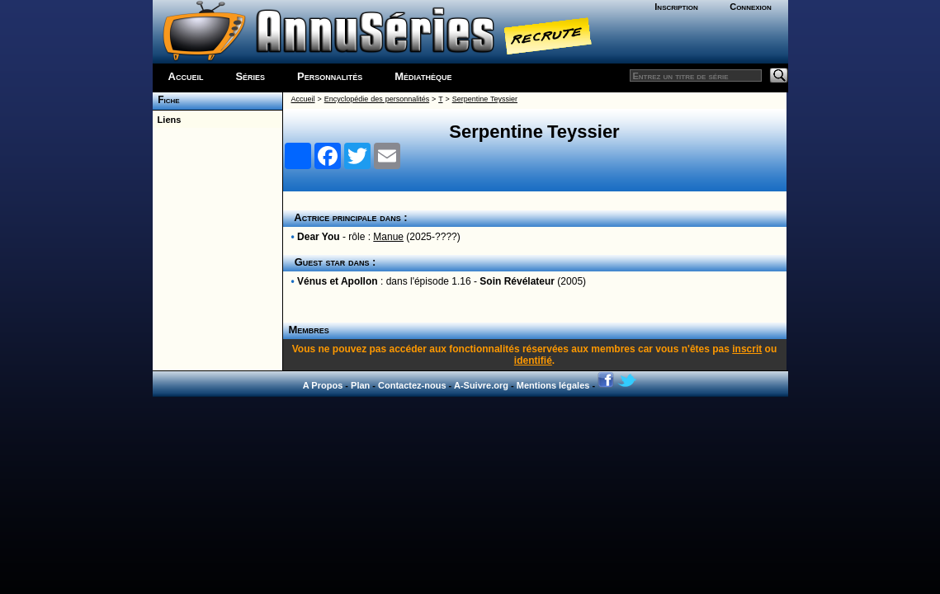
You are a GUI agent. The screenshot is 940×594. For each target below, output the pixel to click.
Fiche (166, 100)
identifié (533, 360)
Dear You (318, 237)
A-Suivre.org (481, 385)
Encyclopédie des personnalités (376, 99)
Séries (250, 76)
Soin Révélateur (517, 281)
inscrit (747, 349)
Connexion (751, 7)
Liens (167, 120)
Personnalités (329, 76)
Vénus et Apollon (337, 281)
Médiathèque (422, 76)
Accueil (186, 76)
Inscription (675, 7)
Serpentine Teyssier (484, 99)
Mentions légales (553, 385)
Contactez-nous (412, 385)
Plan (360, 385)
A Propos (323, 385)
